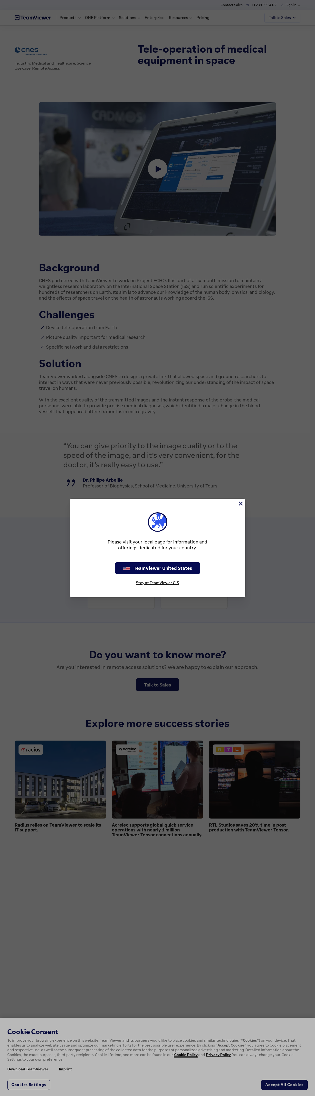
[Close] (240, 503)
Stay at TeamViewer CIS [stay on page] (157, 582)
